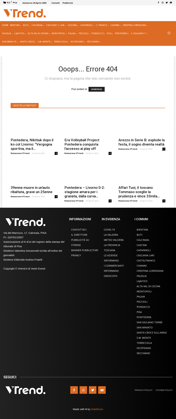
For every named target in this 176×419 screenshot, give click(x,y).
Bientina (142, 229)
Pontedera (144, 317)
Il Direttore (79, 234)
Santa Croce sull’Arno (152, 332)
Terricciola (144, 343)
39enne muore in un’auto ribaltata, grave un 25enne (31, 190)
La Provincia (112, 245)
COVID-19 (109, 229)
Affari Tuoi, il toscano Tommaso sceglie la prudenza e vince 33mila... (139, 192)
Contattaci (78, 229)
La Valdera (111, 234)
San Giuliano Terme (149, 322)
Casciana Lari (145, 255)
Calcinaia (143, 240)
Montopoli (144, 291)
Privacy (76, 255)
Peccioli (142, 301)
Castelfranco (146, 260)
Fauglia (142, 276)
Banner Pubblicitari (84, 250)
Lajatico (142, 281)
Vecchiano (143, 353)
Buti (139, 234)
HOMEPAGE (96, 89)
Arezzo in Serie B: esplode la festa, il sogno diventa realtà (141, 142)
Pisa (139, 312)
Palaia (141, 296)
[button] (169, 33)
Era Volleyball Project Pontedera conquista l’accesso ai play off (81, 144)
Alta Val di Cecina (148, 286)
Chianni (142, 265)
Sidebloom (97, 409)
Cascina (142, 245)
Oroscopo (110, 276)
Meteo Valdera (114, 240)
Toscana (109, 250)
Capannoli (144, 250)
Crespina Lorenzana (150, 270)
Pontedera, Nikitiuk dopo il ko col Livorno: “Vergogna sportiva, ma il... (32, 144)
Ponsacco (143, 306)
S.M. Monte (144, 337)
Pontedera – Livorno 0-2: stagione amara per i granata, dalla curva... (84, 192)
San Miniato (145, 327)
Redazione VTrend (20, 153)
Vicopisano (144, 348)
